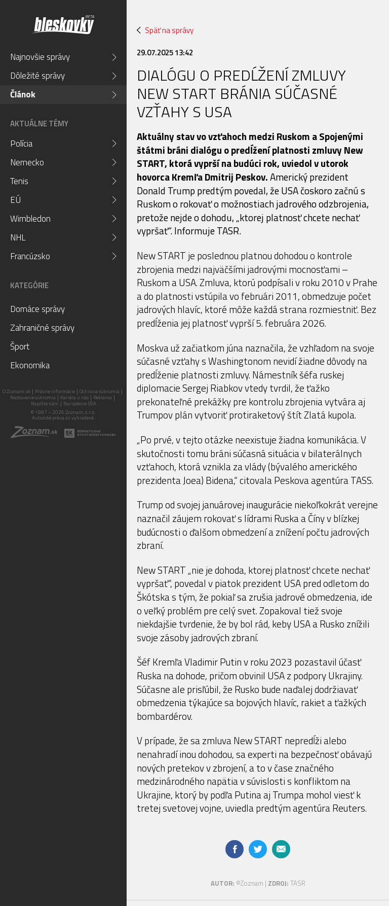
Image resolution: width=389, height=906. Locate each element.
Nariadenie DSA (79, 403)
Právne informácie (55, 391)
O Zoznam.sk (16, 391)
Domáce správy (37, 309)
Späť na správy (165, 30)
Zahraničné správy (42, 327)
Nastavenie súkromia (33, 397)
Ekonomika (30, 365)
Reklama (102, 397)
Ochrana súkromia (100, 391)
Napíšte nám (45, 403)
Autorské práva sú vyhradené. (63, 418)
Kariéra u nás (74, 397)
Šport (19, 346)
